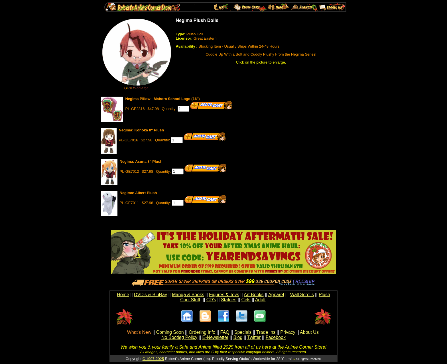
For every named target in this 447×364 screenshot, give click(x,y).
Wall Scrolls (302, 294)
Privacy (287, 332)
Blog (237, 337)
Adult (260, 299)
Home (123, 294)
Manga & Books (188, 294)
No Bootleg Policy (179, 337)
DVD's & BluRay (150, 294)
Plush (324, 294)
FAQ (224, 332)
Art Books (253, 294)
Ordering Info (202, 332)
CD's (211, 299)
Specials (242, 332)
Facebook (276, 337)
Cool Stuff (190, 299)
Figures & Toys (224, 294)
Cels (246, 299)
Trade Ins (265, 332)
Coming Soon (170, 332)
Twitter (254, 337)
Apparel (276, 294)
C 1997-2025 (153, 359)
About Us (309, 332)
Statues (228, 299)
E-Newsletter (215, 337)
